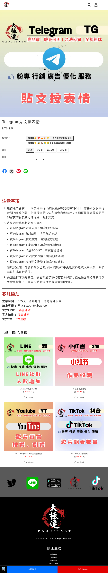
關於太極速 (54, 564)
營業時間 (54, 557)
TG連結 (21, 319)
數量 (4, 150)
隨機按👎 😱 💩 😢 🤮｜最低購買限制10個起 (49, 143)
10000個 (62, 150)
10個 (30, 150)
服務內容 (6, 138)
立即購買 (32, 569)
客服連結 (25, 310)
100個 (39, 150)
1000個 (50, 150)
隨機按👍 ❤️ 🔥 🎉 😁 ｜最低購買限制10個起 (50, 138)
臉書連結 (24, 314)
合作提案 (54, 560)
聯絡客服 (54, 554)
